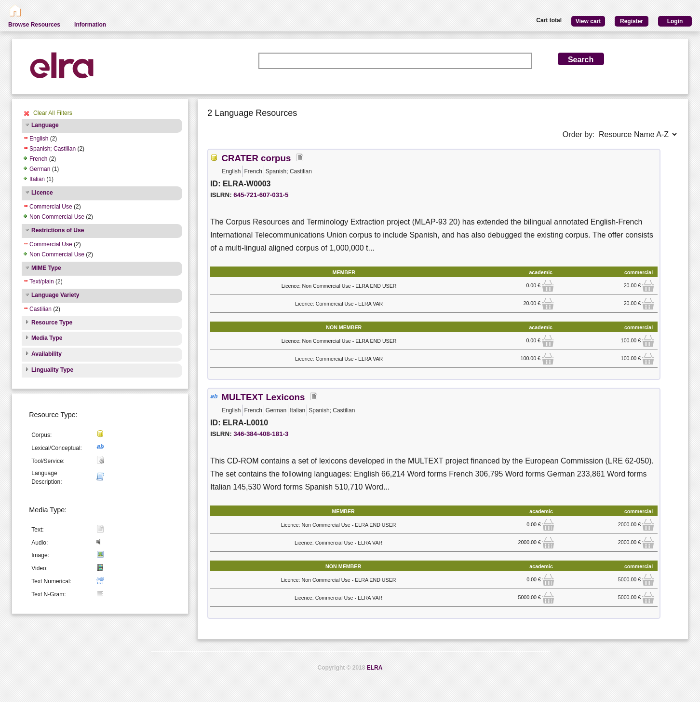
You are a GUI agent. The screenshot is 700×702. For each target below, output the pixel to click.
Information (90, 24)
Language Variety (55, 295)
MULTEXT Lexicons (263, 397)
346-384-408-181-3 (260, 433)
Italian (37, 179)
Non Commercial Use (56, 216)
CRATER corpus (256, 158)
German (39, 169)
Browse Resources (34, 24)
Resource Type (51, 322)
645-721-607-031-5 (260, 194)
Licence (42, 192)
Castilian (40, 309)
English (38, 138)
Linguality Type (52, 369)
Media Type (46, 338)
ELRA (375, 667)
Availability (46, 354)
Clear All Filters (52, 113)
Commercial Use (50, 206)
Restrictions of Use (57, 230)
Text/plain (41, 281)
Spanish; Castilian (52, 148)
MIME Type (46, 268)
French (38, 158)
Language (45, 125)
